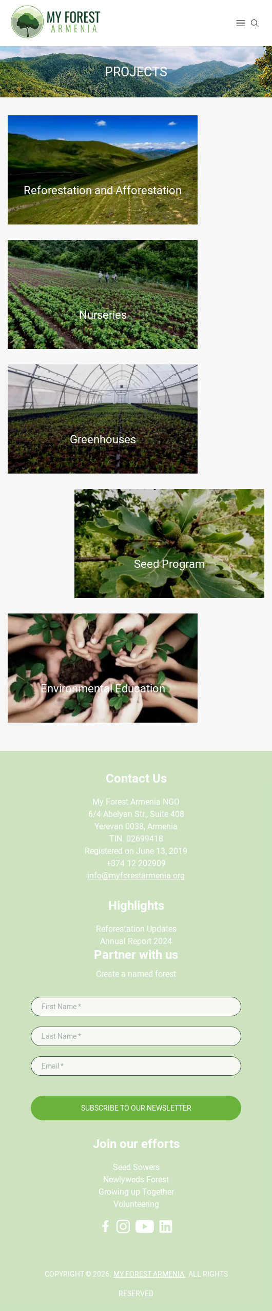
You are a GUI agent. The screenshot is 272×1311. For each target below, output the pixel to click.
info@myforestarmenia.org (136, 875)
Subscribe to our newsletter (136, 1108)
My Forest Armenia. (149, 1274)
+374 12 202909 (136, 863)
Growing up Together (136, 1192)
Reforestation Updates (136, 929)
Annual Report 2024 (136, 941)
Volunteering (136, 1204)
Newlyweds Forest (136, 1179)
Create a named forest (136, 974)
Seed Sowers (136, 1167)
